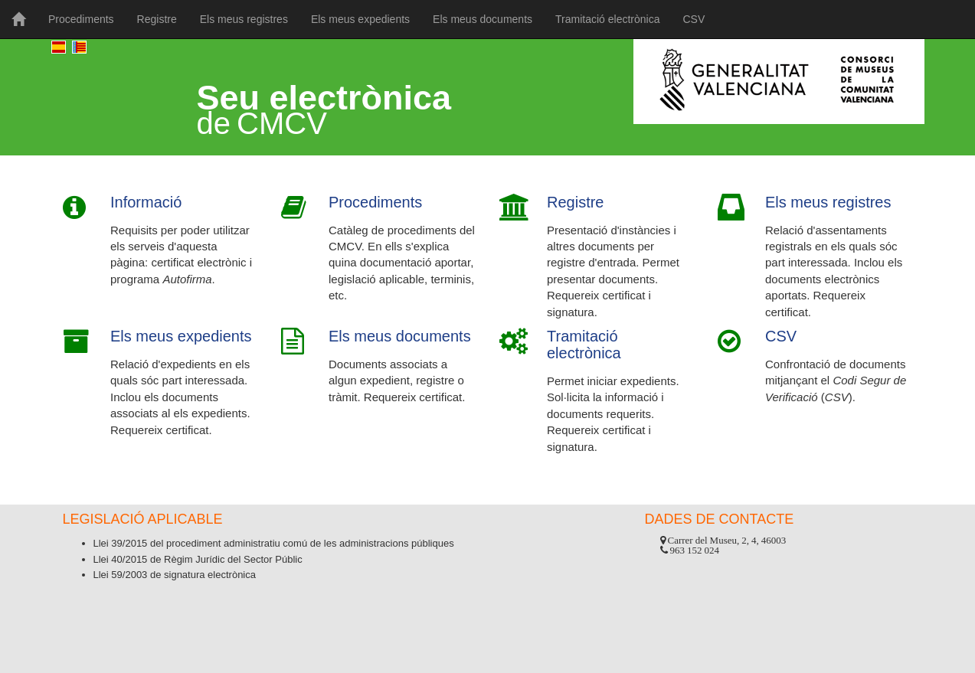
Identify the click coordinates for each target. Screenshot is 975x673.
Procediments (81, 19)
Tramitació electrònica (607, 19)
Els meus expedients (360, 19)
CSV (693, 19)
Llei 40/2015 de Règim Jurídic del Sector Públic (198, 559)
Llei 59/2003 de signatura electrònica (174, 574)
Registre (157, 19)
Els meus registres (244, 19)
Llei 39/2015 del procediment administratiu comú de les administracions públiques (273, 543)
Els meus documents (482, 19)
